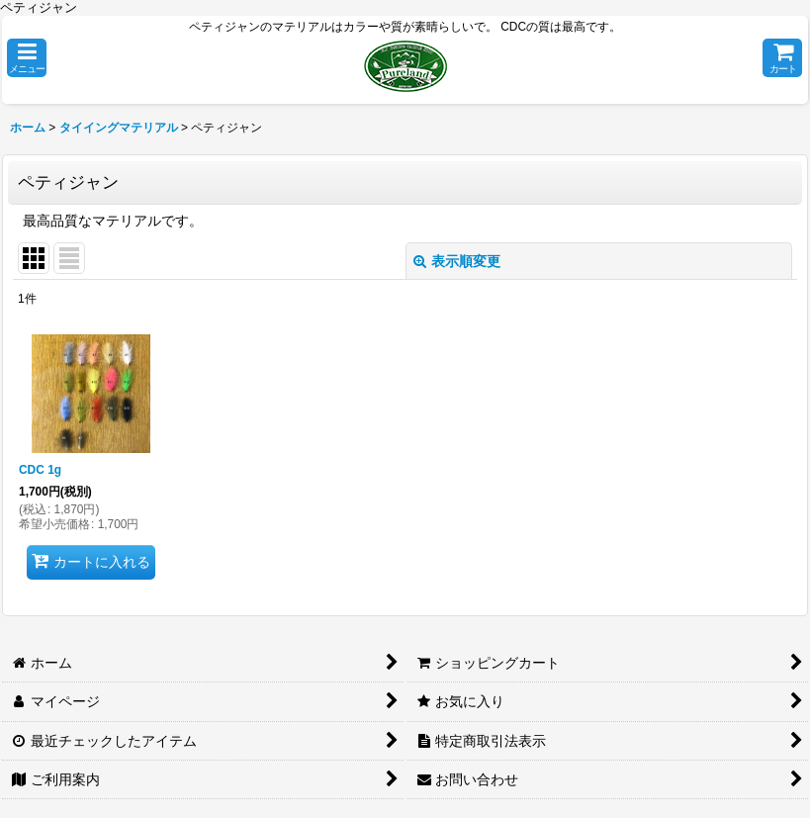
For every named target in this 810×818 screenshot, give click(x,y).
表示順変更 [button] (456, 261)
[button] (26, 58)
